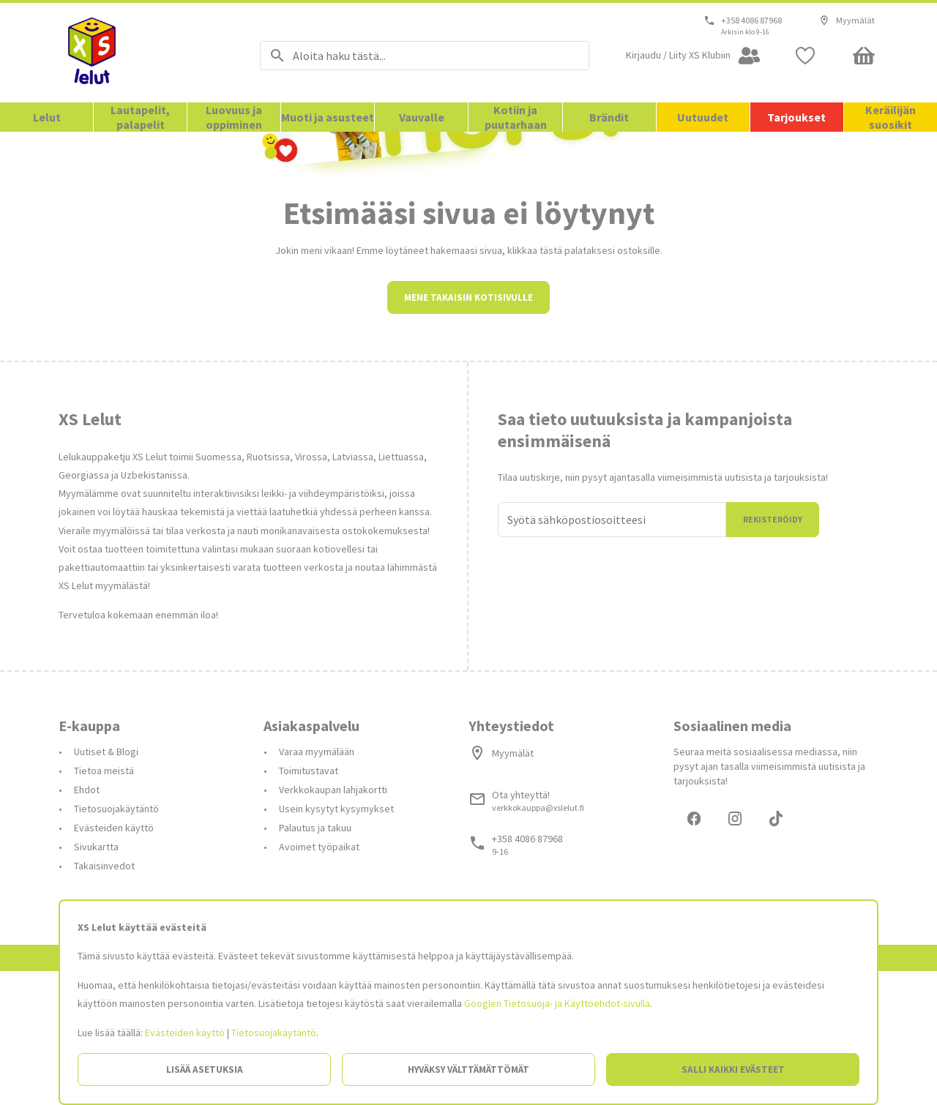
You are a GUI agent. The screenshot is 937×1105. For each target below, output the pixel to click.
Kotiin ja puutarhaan (516, 117)
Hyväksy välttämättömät (468, 1069)
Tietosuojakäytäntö (273, 1032)
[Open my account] (693, 55)
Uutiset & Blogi (106, 883)
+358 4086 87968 (751, 20)
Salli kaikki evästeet (733, 1069)
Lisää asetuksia (204, 1069)
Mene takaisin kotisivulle (468, 429)
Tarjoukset (796, 117)
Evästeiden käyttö (185, 1032)
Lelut (47, 117)
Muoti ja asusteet (327, 117)
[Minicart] (863, 55)
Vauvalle (421, 117)
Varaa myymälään (316, 883)
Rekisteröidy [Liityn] (772, 650)
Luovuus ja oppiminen (234, 117)
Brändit (609, 117)
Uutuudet (702, 117)
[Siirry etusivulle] (141, 53)
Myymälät (846, 20)
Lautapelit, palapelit (140, 117)
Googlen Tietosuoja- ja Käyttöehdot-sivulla (557, 1003)
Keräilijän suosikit (890, 117)
